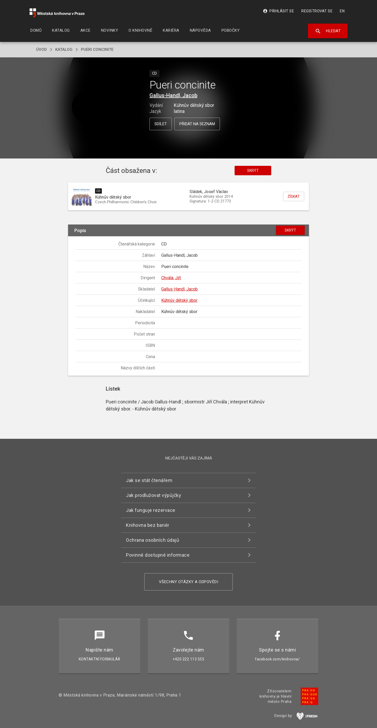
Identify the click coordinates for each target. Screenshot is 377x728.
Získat (293, 196)
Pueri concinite (97, 49)
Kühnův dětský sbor (179, 300)
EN (342, 11)
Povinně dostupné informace (158, 555)
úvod (41, 49)
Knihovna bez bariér (147, 525)
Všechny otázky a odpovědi (188, 581)
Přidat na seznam (197, 124)
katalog (64, 49)
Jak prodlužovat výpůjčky (153, 495)
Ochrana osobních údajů (152, 540)
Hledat (328, 31)
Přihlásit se (278, 11)
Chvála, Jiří (171, 277)
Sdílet (160, 124)
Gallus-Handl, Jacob (173, 95)
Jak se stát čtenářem (149, 480)
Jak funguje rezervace (150, 510)
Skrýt (253, 170)
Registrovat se (316, 11)
